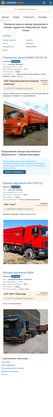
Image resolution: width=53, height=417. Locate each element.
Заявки (16, 17)
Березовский (31, 46)
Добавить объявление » (14, 172)
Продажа (42, 17)
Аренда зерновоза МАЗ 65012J (22, 183)
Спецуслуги (28, 17)
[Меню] (50, 2)
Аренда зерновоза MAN (18, 272)
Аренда (5, 17)
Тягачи (4, 374)
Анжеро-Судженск (9, 40)
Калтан (5, 43)
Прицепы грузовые (9, 371)
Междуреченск (8, 46)
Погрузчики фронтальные (12, 368)
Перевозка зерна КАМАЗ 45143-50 (25, 57)
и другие (19, 76)
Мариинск (30, 43)
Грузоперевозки (8, 365)
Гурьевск (29, 40)
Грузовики (5, 362)
